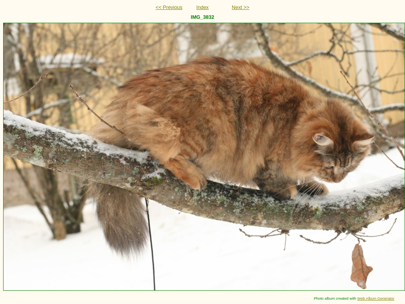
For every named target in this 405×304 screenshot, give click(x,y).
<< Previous (168, 7)
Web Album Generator (375, 298)
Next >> (241, 7)
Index (202, 7)
